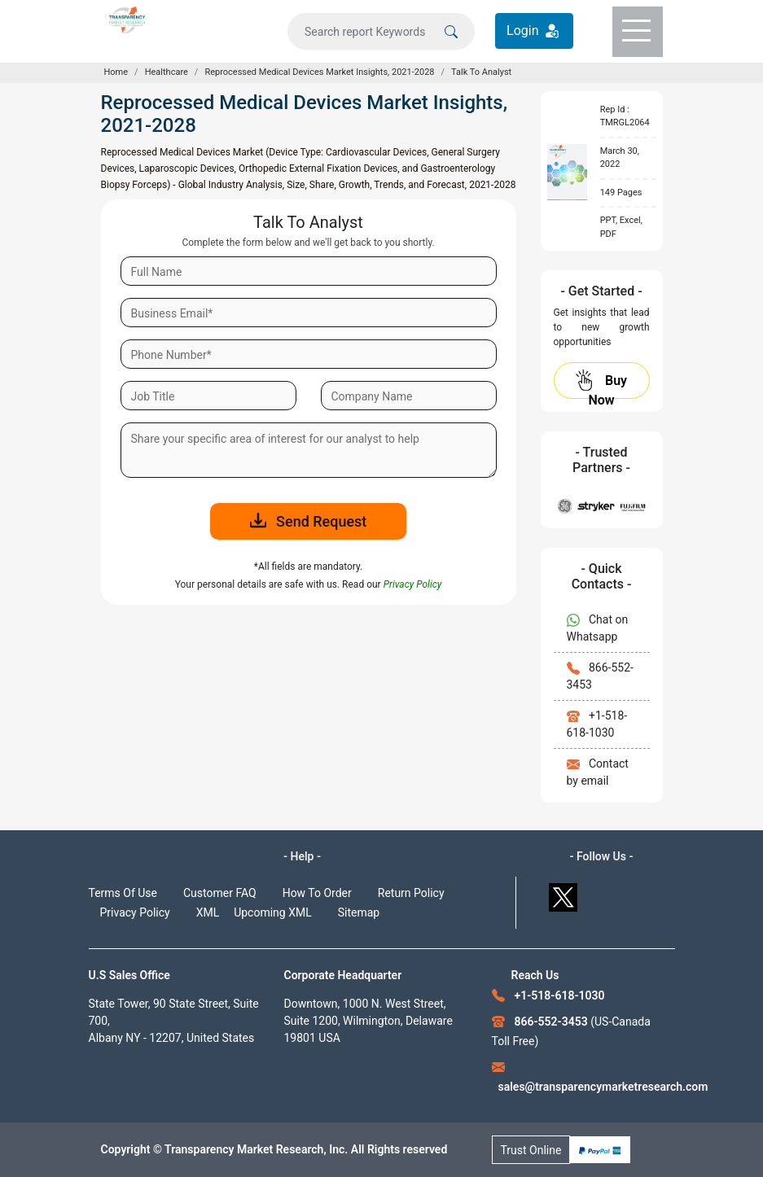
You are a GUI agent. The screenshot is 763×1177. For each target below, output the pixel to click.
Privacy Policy (135, 912)
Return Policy (411, 892)
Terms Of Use (123, 892)
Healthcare (166, 72)
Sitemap (358, 912)
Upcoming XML (273, 912)
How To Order (317, 892)
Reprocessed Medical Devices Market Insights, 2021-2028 (319, 72)
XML (208, 912)
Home (116, 72)
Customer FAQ (220, 892)
